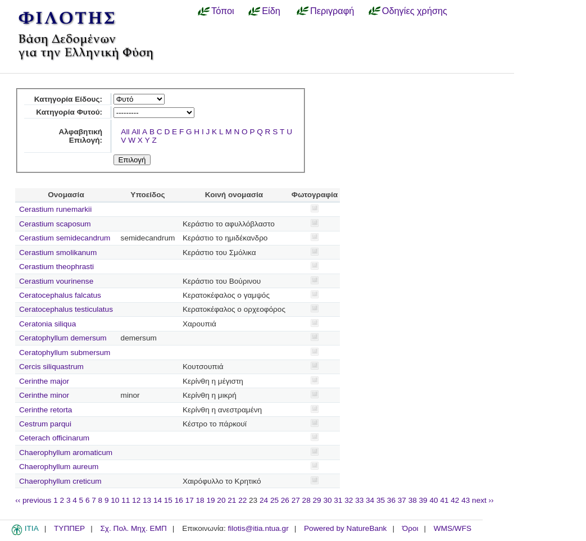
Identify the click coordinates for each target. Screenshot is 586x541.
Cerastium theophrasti (56, 266)
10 (115, 500)
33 (359, 500)
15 (168, 500)
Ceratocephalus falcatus (60, 295)
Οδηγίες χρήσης (414, 11)
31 (338, 500)
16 (179, 500)
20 (221, 500)
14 (157, 500)
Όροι (410, 528)
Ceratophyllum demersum (63, 338)
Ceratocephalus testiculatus (66, 309)
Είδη (271, 11)
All (125, 132)
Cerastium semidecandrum (64, 238)
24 (264, 500)
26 (285, 500)
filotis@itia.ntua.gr (258, 528)
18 (200, 500)
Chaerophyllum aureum (58, 466)
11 (125, 500)
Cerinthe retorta (45, 410)
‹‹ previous (33, 500)
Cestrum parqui (45, 424)
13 (147, 500)
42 (455, 500)
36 (391, 500)
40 (433, 500)
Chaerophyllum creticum (60, 481)
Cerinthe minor (44, 395)
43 (465, 500)
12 (136, 500)
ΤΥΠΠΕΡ (69, 528)
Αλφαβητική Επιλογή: (81, 136)
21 (232, 500)
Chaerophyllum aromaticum (65, 452)
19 (210, 500)
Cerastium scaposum (55, 224)
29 (317, 500)
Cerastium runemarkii (55, 209)
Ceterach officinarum (54, 438)
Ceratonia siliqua (47, 324)
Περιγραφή (332, 11)
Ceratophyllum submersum (64, 352)
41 (444, 500)
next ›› (483, 500)
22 (242, 500)
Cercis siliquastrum (51, 366)
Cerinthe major (44, 381)
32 (348, 500)
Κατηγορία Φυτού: (69, 112)
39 (423, 500)
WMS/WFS (452, 528)
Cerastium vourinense (56, 281)
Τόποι (222, 11)
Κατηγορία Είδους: (68, 99)
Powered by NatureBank (345, 528)
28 (306, 500)
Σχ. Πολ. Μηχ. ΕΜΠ (133, 528)
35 (380, 500)
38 (412, 500)
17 (189, 500)
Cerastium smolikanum (58, 252)
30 (327, 500)
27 (296, 500)
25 (274, 500)
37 (402, 500)
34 (370, 500)
